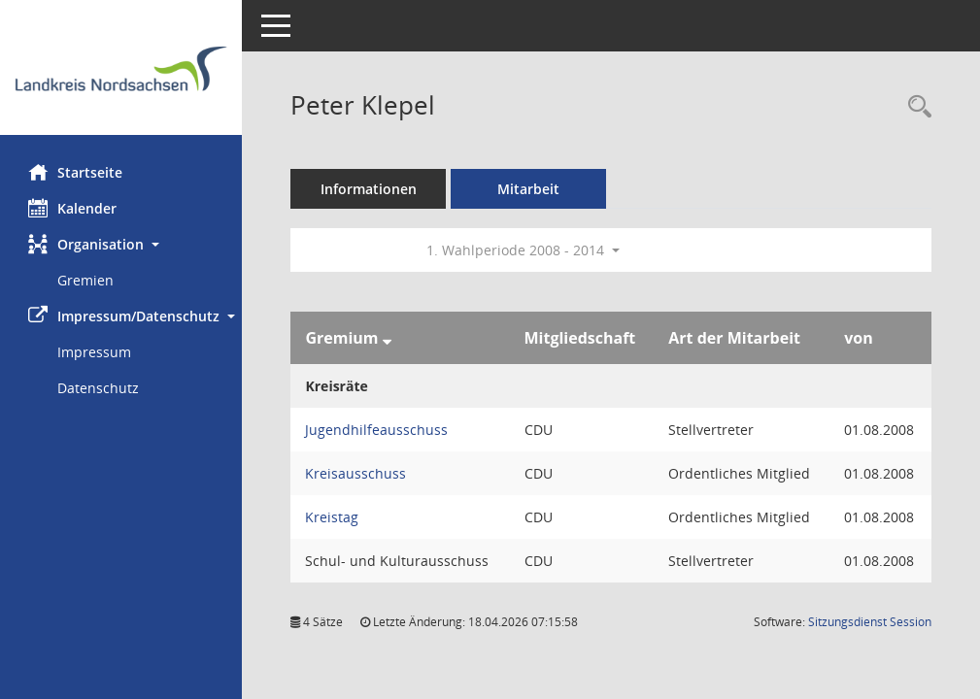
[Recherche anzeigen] (914, 107)
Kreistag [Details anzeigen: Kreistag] (332, 517)
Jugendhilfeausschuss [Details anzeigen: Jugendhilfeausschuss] (377, 429)
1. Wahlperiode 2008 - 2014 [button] (524, 250)
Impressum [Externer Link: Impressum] (95, 352)
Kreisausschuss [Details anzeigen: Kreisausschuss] (356, 473)
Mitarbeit (529, 189)
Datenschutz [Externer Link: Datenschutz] (99, 388)
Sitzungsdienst (869, 622)
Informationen (369, 189)
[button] (121, 244)
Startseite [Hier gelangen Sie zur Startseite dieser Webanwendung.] (76, 172)
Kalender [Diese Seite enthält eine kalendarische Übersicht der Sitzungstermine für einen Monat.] (73, 207)
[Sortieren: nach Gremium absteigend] (387, 338)
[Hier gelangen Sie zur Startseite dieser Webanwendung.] (121, 75)
